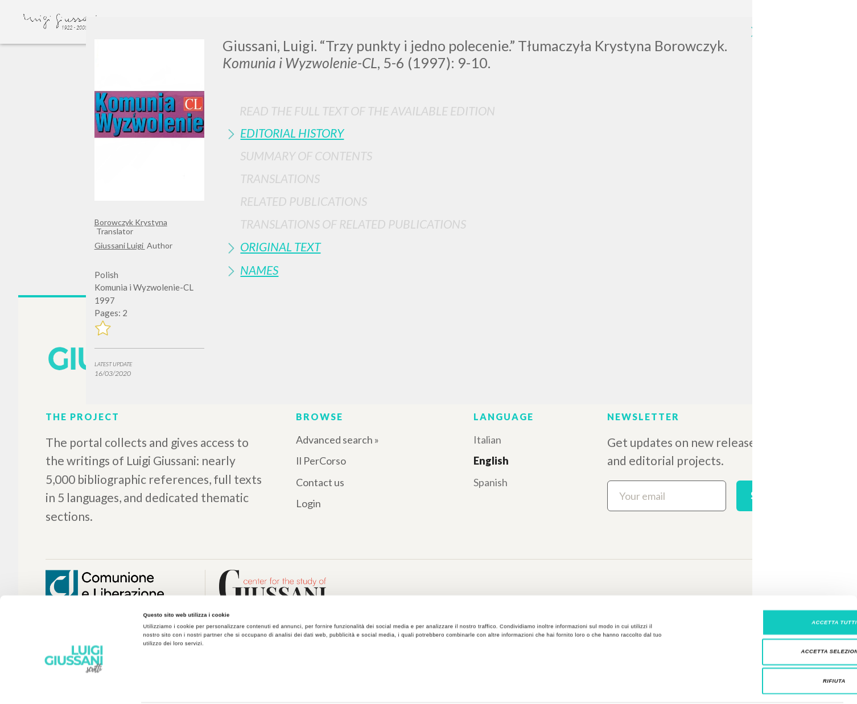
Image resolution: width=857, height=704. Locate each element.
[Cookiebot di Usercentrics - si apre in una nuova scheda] (73, 685)
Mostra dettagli (473, 685)
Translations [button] (280, 178)
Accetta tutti (761, 583)
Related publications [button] (303, 201)
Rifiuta (762, 642)
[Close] (754, 34)
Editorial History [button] (292, 132)
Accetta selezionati (762, 613)
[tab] (492, 132)
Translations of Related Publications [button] (353, 223)
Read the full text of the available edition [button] (367, 110)
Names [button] (259, 269)
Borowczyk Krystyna (130, 222)
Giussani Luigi (119, 245)
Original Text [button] (280, 246)
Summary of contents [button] (306, 155)
